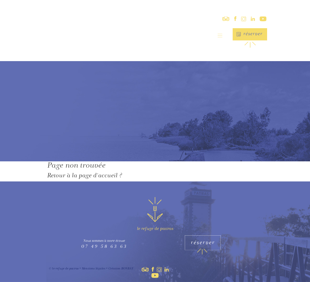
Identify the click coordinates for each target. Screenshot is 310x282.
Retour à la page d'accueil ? (84, 176)
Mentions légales (93, 268)
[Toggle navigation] (219, 35)
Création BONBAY (120, 268)
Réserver (252, 34)
